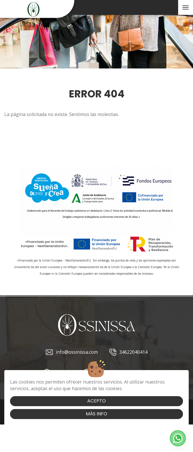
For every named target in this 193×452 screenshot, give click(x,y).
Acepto (96, 401)
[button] (178, 438)
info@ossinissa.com (72, 352)
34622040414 (128, 352)
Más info (96, 413)
